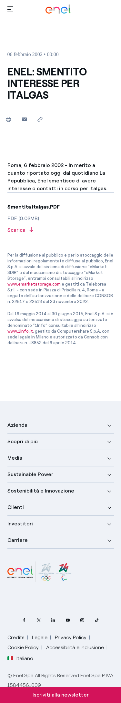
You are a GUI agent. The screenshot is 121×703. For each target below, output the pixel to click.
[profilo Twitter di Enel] (39, 620)
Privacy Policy (70, 637)
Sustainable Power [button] (30, 474)
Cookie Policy (23, 647)
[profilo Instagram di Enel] (82, 620)
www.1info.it (20, 331)
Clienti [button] (15, 507)
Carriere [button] (17, 540)
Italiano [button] (20, 658)
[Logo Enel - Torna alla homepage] (58, 9)
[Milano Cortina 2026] (39, 571)
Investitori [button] (20, 524)
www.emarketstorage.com (34, 284)
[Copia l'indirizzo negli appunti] (40, 119)
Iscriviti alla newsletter (61, 695)
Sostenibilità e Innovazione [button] (40, 491)
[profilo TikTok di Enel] (97, 620)
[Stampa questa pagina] (8, 119)
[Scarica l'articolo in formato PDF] (60, 230)
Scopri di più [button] (22, 441)
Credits (16, 637)
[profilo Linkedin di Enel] (53, 620)
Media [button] (14, 458)
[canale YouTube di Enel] (68, 620)
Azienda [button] (17, 425)
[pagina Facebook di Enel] (24, 620)
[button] (10, 9)
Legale (39, 637)
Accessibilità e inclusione (75, 647)
